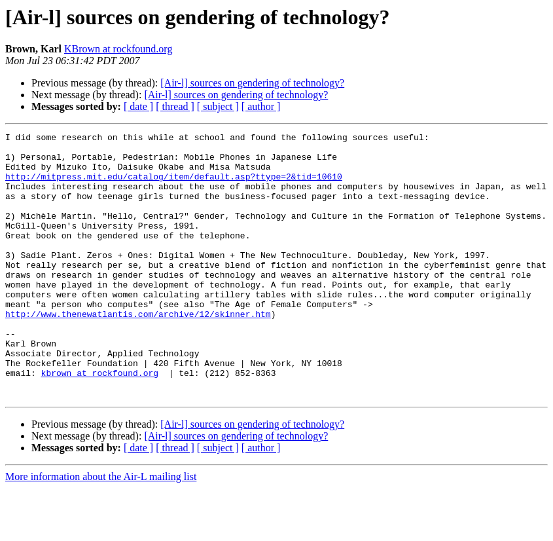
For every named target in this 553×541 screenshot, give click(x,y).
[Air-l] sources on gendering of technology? (252, 82)
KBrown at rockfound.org (118, 48)
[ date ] (138, 106)
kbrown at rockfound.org (99, 422)
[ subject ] (218, 106)
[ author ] (261, 106)
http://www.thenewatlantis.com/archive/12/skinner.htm (138, 351)
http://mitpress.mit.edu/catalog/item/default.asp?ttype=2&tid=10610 (173, 186)
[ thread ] (175, 106)
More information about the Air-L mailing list (100, 529)
